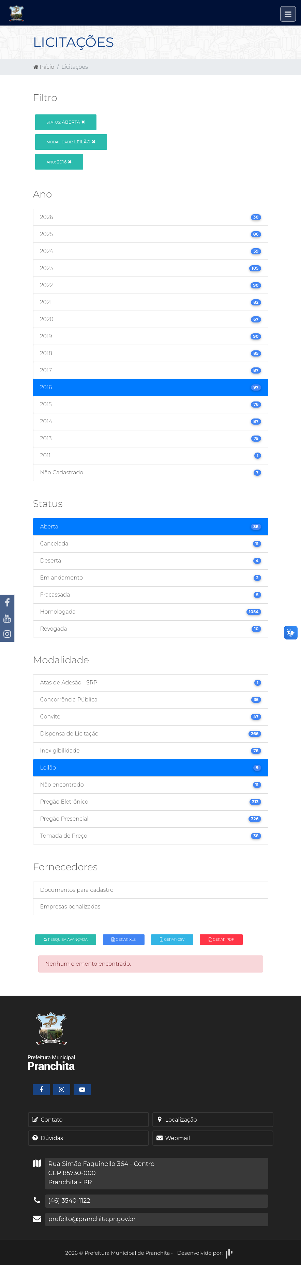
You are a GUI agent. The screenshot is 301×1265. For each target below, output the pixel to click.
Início (44, 67)
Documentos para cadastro (77, 890)
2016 (59, 161)
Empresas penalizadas (70, 906)
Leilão (71, 141)
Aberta (66, 122)
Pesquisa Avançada (66, 939)
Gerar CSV (172, 939)
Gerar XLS (123, 939)
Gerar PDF (221, 939)
